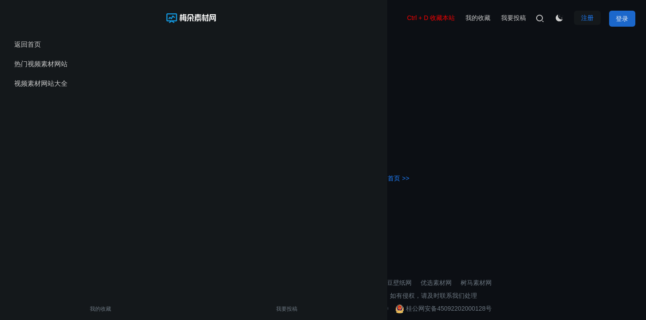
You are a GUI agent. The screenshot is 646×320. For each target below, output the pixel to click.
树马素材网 (476, 280)
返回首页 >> (392, 176)
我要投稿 (63, 309)
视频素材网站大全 (41, 83)
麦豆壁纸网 (396, 280)
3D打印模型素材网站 (343, 280)
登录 (622, 17)
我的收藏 (25, 309)
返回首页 (27, 44)
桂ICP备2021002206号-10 (352, 306)
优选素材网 (436, 280)
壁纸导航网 (289, 280)
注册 (584, 17)
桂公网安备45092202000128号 (443, 306)
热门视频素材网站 (41, 64)
